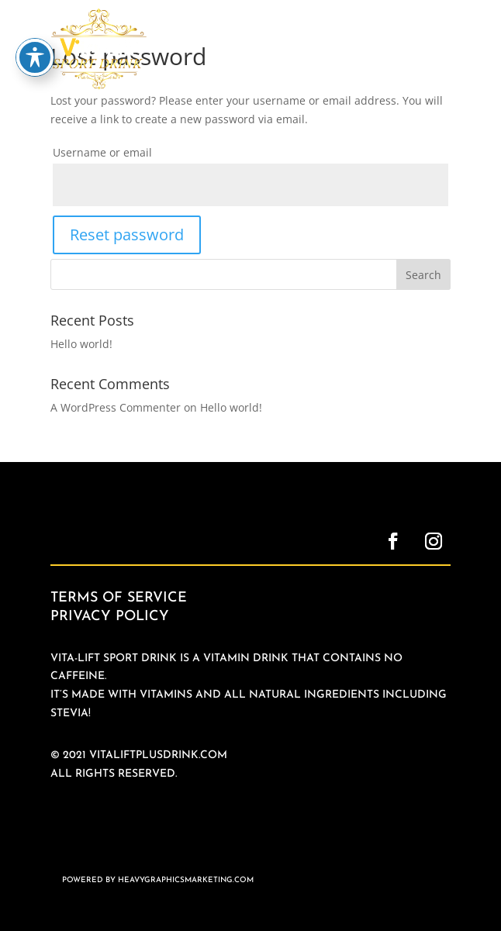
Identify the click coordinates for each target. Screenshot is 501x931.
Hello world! (81, 343)
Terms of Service (118, 598)
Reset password (127, 234)
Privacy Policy (109, 616)
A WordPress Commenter (115, 407)
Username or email (102, 152)
